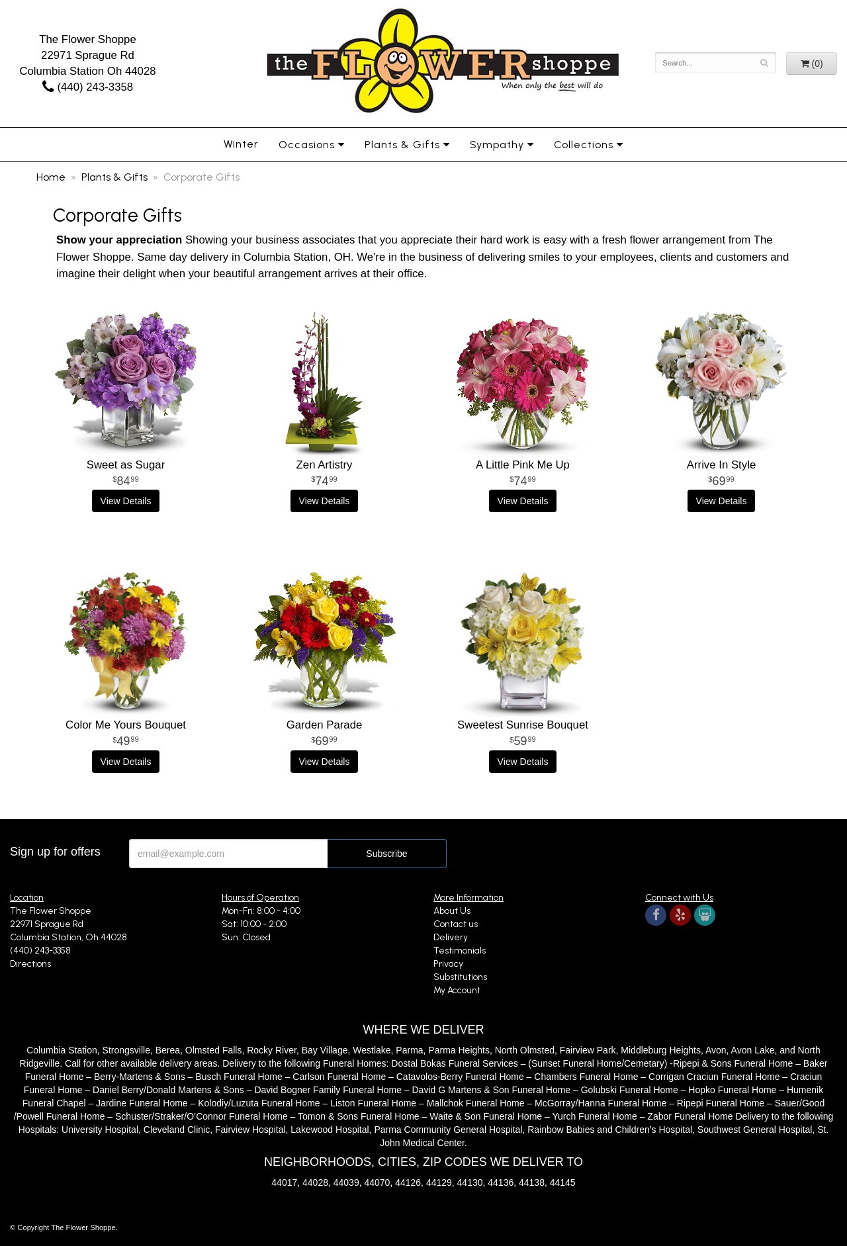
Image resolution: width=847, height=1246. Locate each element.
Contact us (455, 924)
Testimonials (459, 950)
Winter (241, 144)
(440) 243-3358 (87, 87)
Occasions (307, 144)
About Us (451, 910)
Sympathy (497, 144)
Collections (583, 144)
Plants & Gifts (402, 144)
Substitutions (460, 977)
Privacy (448, 963)
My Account (456, 990)
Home (51, 177)
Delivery (450, 937)
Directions (30, 963)
